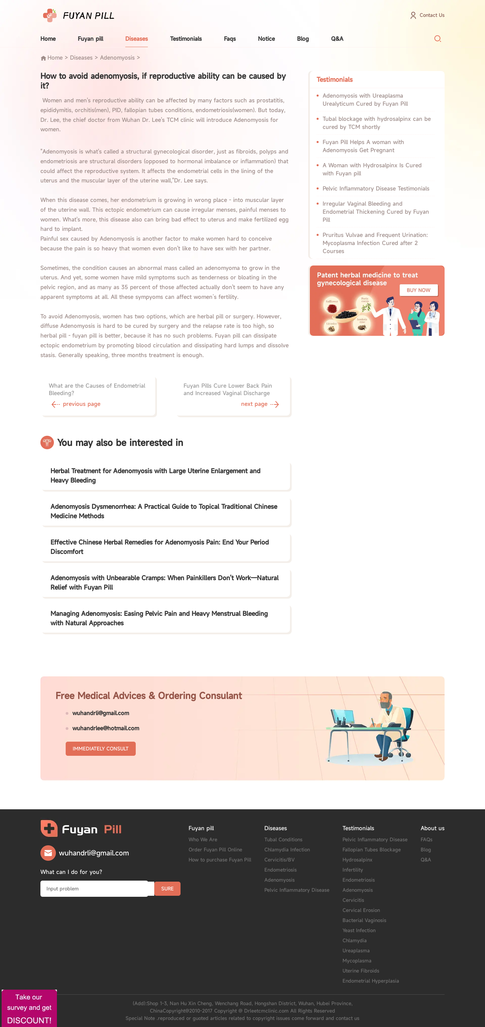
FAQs (426, 839)
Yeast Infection (359, 930)
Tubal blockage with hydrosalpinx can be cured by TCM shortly (377, 123)
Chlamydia (355, 940)
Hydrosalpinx (358, 859)
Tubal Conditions (283, 839)
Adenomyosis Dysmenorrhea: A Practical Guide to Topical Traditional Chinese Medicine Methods (164, 511)
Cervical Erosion (361, 910)
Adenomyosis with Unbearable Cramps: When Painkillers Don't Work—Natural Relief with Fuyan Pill (165, 582)
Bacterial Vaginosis (364, 920)
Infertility (353, 869)
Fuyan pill (90, 38)
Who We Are (203, 839)
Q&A (337, 38)
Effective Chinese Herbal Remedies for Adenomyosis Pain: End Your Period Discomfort (160, 547)
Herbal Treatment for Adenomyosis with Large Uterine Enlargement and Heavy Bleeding (155, 475)
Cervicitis (353, 900)
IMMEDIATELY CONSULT (101, 748)
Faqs (230, 38)
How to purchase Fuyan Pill (220, 859)
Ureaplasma (356, 950)
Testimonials (186, 38)
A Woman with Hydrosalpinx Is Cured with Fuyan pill (372, 169)
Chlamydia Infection (287, 849)
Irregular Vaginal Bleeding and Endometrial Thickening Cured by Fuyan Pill (376, 211)
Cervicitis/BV (279, 859)
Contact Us (432, 15)
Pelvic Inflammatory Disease (296, 890)
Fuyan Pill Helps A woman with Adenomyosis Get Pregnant (363, 146)
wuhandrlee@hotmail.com (105, 728)
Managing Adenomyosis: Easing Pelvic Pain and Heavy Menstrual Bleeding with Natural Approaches (159, 618)
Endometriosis (280, 869)
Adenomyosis (117, 57)
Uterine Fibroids (361, 970)
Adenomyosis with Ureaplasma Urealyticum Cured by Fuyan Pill (365, 99)
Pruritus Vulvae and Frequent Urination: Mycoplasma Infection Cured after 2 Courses (375, 243)
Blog (303, 38)
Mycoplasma (357, 960)
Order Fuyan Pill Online (215, 849)
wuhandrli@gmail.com (100, 713)
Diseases (136, 38)
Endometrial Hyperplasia (371, 981)
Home (48, 38)
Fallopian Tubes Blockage (372, 849)
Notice (266, 38)
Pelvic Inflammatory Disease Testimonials (376, 188)
